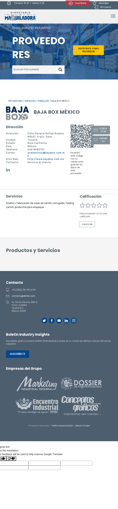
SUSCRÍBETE (17, 353)
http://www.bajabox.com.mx (46, 159)
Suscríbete (77, 3)
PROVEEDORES (15, 101)
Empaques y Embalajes (37, 101)
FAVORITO (100, 140)
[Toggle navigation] (113, 15)
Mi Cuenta (102, 7)
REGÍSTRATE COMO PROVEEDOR (88, 50)
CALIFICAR (87, 224)
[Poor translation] (11, 458)
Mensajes (100, 3)
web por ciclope (82, 425)
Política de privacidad (62, 425)
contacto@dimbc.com (23, 296)
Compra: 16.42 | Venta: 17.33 (25, 3)
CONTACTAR (100, 130)
